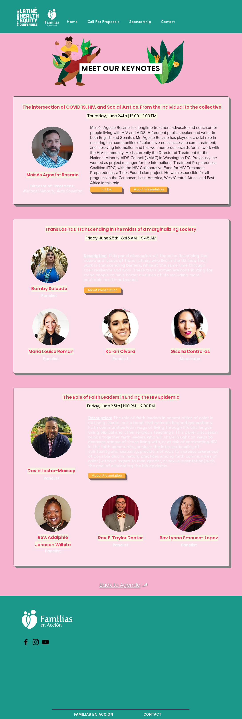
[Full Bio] (106, 189)
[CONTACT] (152, 714)
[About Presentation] (148, 189)
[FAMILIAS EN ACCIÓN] (93, 714)
